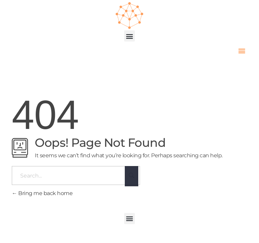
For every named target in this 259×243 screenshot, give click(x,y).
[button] (129, 36)
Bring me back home (42, 193)
